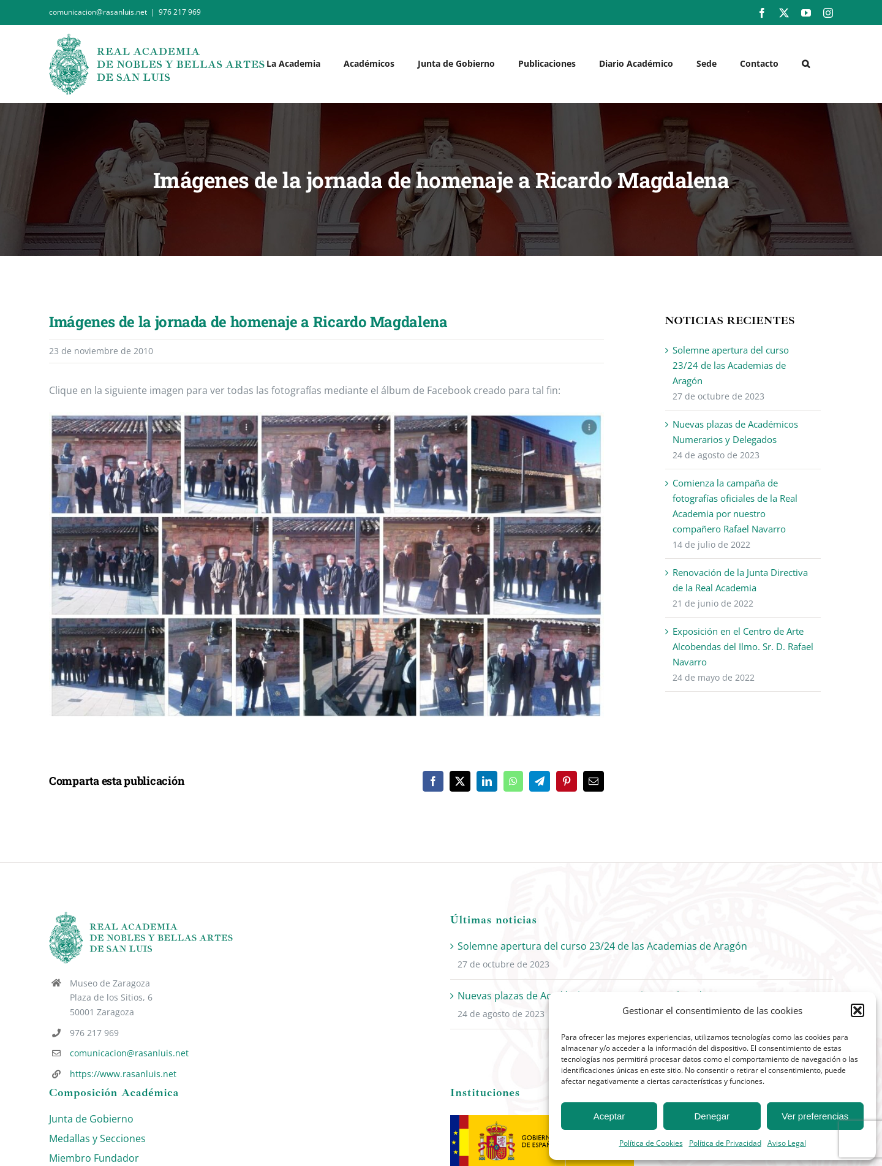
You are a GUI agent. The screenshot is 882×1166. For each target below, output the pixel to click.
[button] (857, 1010)
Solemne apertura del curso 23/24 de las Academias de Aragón (731, 365)
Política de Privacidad (725, 1143)
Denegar (712, 1116)
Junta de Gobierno (91, 1119)
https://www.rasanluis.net (123, 1074)
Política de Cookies (651, 1143)
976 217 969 (180, 12)
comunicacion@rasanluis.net (129, 1053)
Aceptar (609, 1116)
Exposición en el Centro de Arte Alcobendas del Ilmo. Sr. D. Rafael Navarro (743, 646)
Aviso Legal (786, 1143)
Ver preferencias (815, 1116)
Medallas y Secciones (97, 1138)
